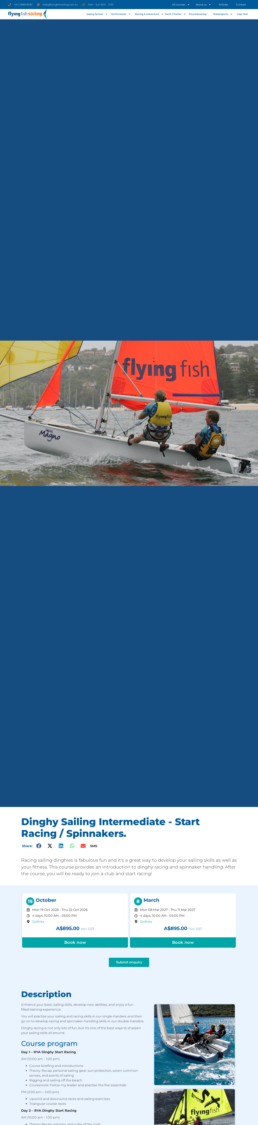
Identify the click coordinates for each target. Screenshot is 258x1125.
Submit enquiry (129, 962)
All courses (181, 4)
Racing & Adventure (149, 14)
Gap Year (242, 14)
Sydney (38, 921)
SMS (93, 846)
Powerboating (197, 14)
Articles (223, 4)
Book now (75, 942)
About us (203, 4)
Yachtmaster (121, 14)
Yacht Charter (175, 14)
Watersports (223, 14)
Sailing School (97, 14)
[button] (39, 845)
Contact (241, 4)
